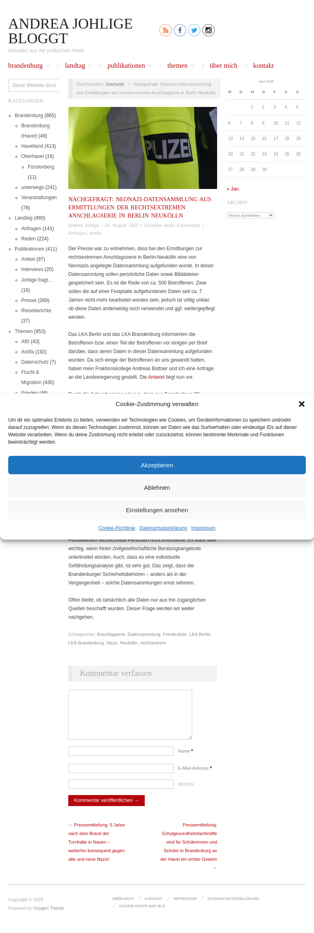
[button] (302, 404)
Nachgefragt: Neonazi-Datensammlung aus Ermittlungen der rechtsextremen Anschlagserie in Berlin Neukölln (139, 207)
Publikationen (126, 65)
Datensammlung (144, 634)
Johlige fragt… (37, 280)
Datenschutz (35, 362)
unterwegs (32, 187)
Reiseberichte (36, 310)
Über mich (224, 65)
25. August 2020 (122, 225)
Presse (28, 300)
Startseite (114, 84)
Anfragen (31, 228)
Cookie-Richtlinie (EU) (141, 914)
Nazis (112, 642)
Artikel (28, 259)
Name (185, 759)
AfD (25, 341)
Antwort (156, 377)
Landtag (75, 65)
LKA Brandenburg (86, 642)
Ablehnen (157, 487)
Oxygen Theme (48, 916)
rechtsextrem (153, 642)
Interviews (32, 269)
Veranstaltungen (39, 197)
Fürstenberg (41, 167)
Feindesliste (175, 634)
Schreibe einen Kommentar (172, 225)
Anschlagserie (111, 634)
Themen (177, 65)
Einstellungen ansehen (157, 509)
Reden (28, 239)
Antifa (27, 352)
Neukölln (129, 642)
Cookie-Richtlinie (117, 528)
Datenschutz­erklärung (163, 528)
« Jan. (233, 189)
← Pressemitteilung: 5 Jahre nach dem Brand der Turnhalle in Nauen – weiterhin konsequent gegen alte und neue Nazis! (96, 850)
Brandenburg (25, 65)
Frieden (29, 393)
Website (186, 792)
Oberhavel (32, 156)
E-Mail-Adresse (195, 776)
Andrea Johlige (83, 225)
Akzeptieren (157, 464)
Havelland (32, 146)
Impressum (203, 528)
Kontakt (263, 65)
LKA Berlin (199, 634)
